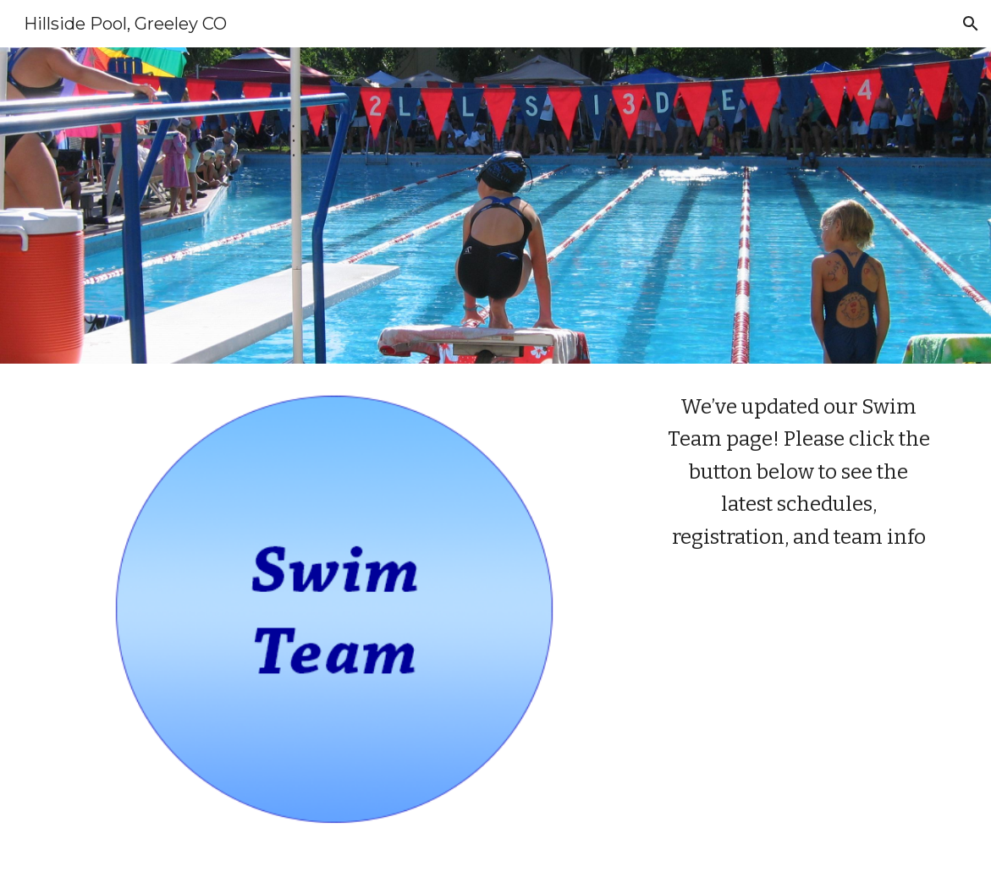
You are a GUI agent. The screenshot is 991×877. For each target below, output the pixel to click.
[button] (970, 23)
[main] (798, 472)
